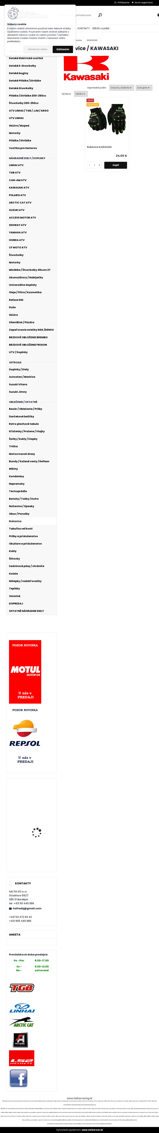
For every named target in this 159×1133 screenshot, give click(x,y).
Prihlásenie (123, 2)
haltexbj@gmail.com (27, 908)
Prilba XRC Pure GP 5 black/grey (38, 839)
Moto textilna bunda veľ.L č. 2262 (38, 795)
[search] (100, 15)
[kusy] (95, 165)
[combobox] (121, 88)
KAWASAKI (92, 40)
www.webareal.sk (92, 1129)
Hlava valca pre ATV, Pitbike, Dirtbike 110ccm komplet (39, 857)
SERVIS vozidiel (100, 28)
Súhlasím (62, 49)
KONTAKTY (84, 28)
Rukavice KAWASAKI (100, 147)
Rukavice (77, 40)
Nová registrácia (144, 2)
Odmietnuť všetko (37, 49)
